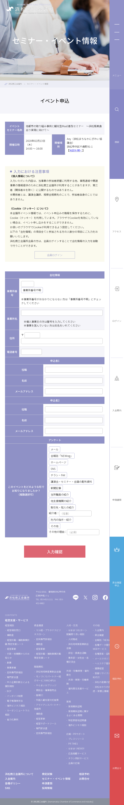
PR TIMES (73, 743)
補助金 (10, 635)
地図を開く (75, 150)
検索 (117, 124)
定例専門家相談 (15, 672)
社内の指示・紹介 (61, 520)
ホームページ (58, 462)
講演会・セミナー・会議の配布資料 (71, 481)
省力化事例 (12, 719)
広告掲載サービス (77, 753)
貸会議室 (99, 635)
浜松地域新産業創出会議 (48, 671)
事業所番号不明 (32, 290)
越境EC (39, 695)
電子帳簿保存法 (15, 700)
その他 (54, 526)
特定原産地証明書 (77, 720)
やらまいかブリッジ (46, 685)
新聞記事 (56, 488)
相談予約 (116, 661)
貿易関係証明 (75, 706)
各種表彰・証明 (103, 653)
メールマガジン (103, 658)
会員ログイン (54, 255)
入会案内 (116, 393)
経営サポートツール (46, 723)
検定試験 (47, 774)
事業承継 (11, 667)
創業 (9, 662)
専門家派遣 (12, 677)
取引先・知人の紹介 (62, 507)
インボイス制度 (15, 696)
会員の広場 (74, 763)
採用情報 (47, 788)
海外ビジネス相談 (16, 705)
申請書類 (116, 482)
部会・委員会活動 (77, 652)
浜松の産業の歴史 (104, 682)
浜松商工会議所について (19, 774)
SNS (53, 469)
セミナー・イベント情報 (56, 779)
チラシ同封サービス (78, 758)
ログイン (116, 303)
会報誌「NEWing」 (62, 456)
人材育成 (72, 639)
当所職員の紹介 (60, 494)
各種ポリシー (13, 783)
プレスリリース (76, 738)
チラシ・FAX (58, 475)
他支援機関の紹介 (61, 501)
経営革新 (11, 648)
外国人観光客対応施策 (47, 700)
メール (54, 449)
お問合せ (116, 751)
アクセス (116, 214)
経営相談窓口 (14, 630)
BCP (9, 691)
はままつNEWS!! (76, 748)
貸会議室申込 (116, 566)
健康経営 (99, 668)
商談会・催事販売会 (46, 690)
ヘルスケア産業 (103, 663)
